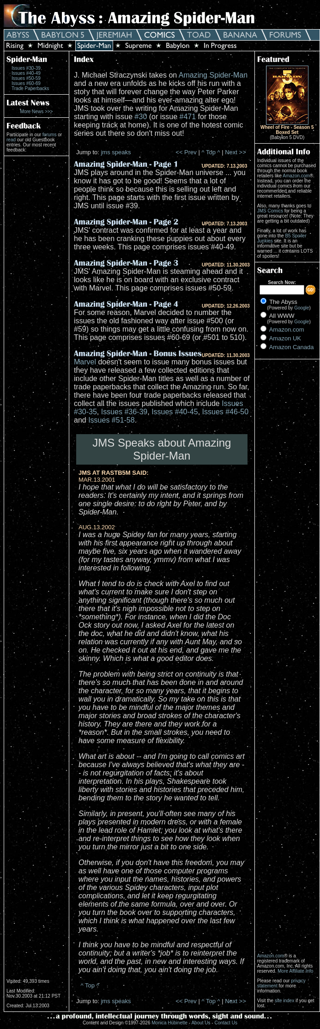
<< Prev (186, 152)
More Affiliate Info (295, 971)
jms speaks (116, 152)
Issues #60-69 (26, 83)
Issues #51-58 (111, 420)
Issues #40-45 (174, 412)
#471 (188, 117)
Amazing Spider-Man (213, 75)
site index (284, 1000)
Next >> (235, 152)
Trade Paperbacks (30, 88)
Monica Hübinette (169, 1022)
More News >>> (36, 111)
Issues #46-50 (225, 412)
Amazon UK (285, 338)
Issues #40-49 (26, 73)
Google (301, 307)
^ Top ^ (210, 152)
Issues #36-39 (124, 412)
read (11, 139)
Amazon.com (296, 175)
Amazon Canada (291, 347)
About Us (200, 1022)
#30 (141, 117)
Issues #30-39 (26, 68)
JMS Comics (270, 210)
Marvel (85, 362)
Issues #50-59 (26, 78)
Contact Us (225, 1022)
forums (49, 134)
